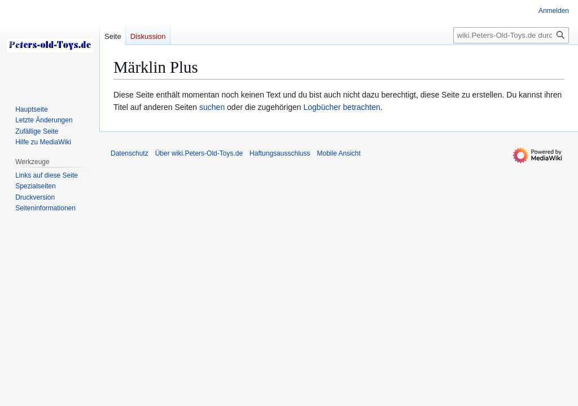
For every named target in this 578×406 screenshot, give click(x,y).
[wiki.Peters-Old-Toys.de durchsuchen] (511, 35)
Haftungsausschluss (279, 153)
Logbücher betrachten (342, 107)
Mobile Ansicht (338, 153)
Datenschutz (129, 153)
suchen (212, 107)
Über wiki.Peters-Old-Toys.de (199, 153)
